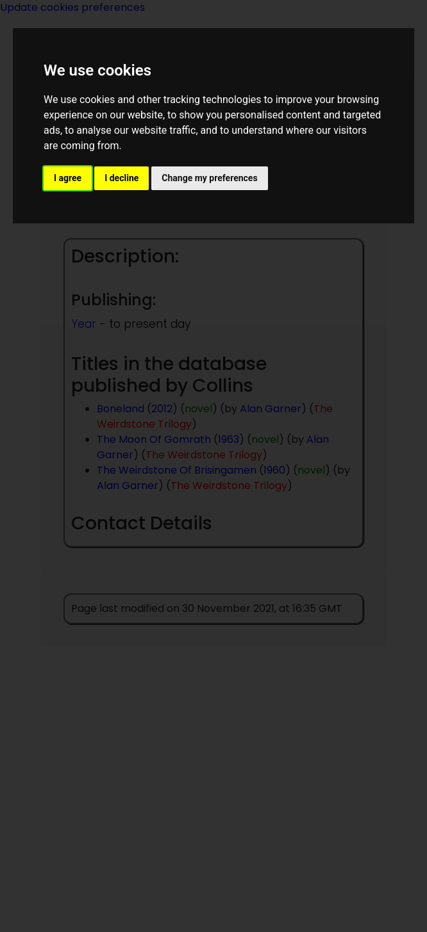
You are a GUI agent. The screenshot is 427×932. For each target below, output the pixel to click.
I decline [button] (121, 178)
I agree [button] (67, 178)
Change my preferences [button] (209, 178)
